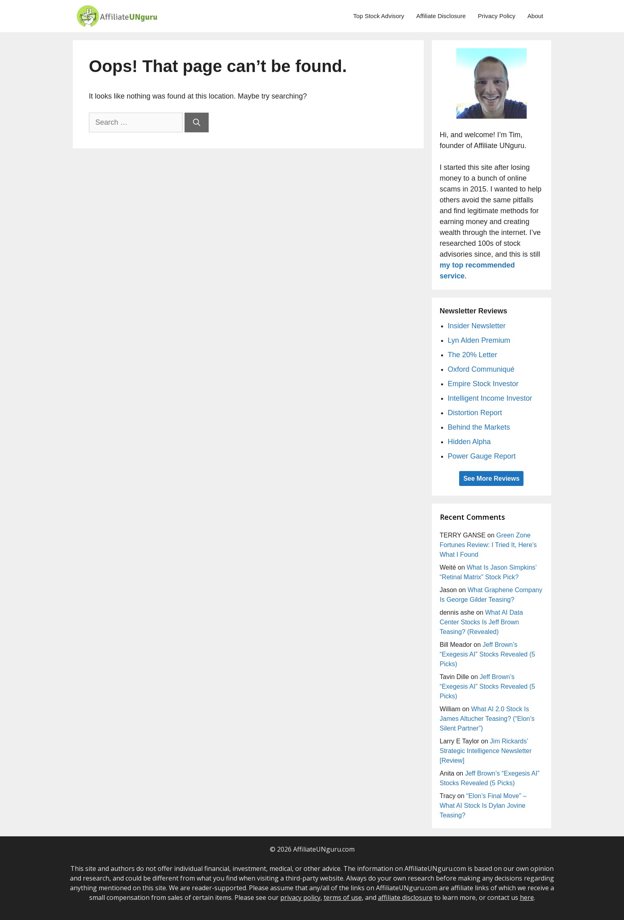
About (535, 15)
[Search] (197, 122)
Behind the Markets (479, 427)
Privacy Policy (496, 15)
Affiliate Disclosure (441, 15)
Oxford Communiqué (481, 369)
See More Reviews (491, 478)
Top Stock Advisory (378, 15)
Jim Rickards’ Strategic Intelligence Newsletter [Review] (486, 751)
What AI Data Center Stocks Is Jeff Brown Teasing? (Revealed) (481, 622)
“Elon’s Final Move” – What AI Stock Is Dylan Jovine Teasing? (483, 805)
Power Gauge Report (482, 456)
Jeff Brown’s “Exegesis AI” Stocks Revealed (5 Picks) (487, 654)
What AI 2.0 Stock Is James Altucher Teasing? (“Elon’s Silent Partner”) (487, 719)
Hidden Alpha (469, 442)
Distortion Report (475, 413)
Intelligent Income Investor (490, 398)
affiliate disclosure (405, 897)
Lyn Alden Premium (479, 340)
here (527, 897)
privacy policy (300, 897)
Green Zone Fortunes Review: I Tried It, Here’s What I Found (488, 545)
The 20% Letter (472, 355)
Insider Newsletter (477, 326)
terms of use (343, 897)
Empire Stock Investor (483, 384)
